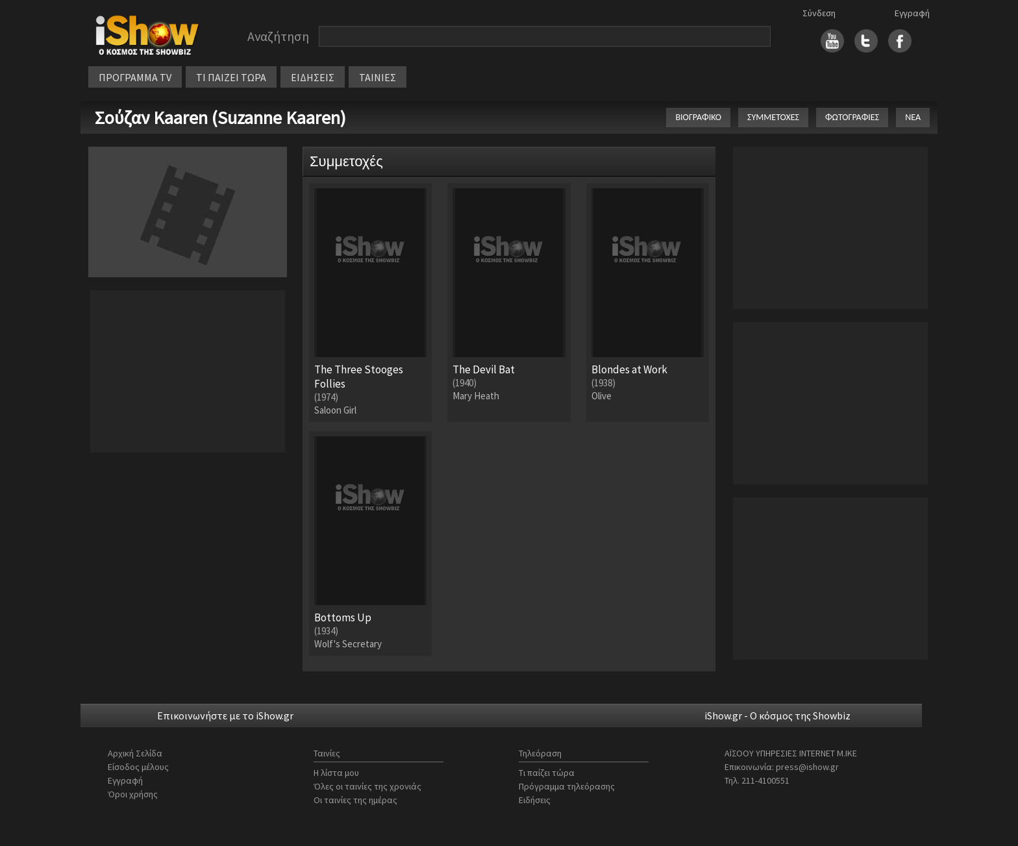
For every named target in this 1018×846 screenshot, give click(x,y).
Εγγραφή (912, 13)
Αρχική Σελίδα (135, 753)
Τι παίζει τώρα (547, 772)
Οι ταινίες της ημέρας (355, 800)
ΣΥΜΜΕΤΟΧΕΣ (773, 117)
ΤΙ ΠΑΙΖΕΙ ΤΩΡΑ (231, 77)
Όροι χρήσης (133, 794)
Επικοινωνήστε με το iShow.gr (225, 715)
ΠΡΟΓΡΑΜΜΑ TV (135, 77)
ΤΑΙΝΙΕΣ (377, 77)
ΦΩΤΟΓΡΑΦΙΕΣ (852, 117)
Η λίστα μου (336, 772)
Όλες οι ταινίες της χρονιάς (367, 786)
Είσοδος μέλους (138, 767)
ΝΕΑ (913, 117)
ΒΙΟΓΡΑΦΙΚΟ (698, 117)
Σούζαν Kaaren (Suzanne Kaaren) (220, 117)
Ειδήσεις (535, 800)
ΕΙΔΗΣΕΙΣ (312, 77)
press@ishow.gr (807, 767)
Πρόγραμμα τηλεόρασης (567, 786)
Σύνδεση (819, 13)
